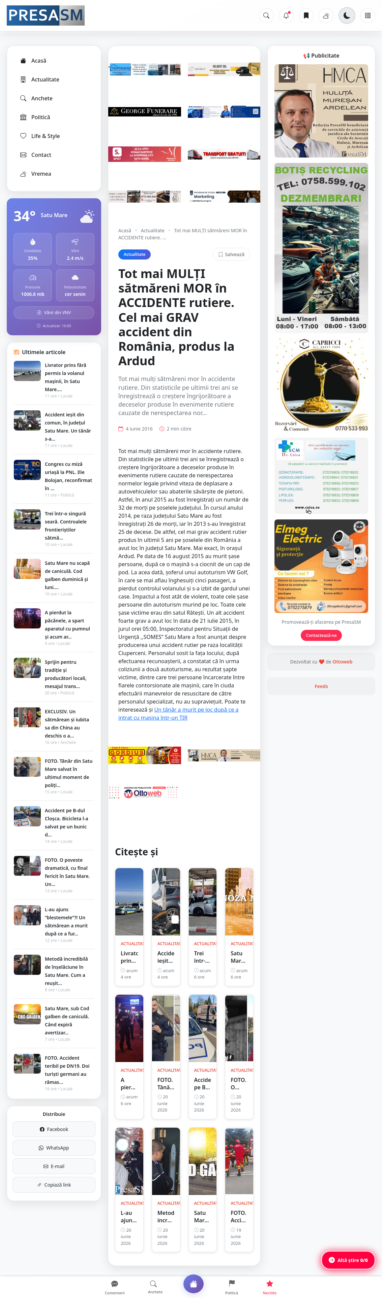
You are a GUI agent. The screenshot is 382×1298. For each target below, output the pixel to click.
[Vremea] (326, 15)
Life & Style (39, 136)
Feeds (321, 686)
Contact (35, 155)
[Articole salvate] (306, 15)
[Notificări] (286, 15)
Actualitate (39, 79)
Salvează (231, 254)
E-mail (53, 1166)
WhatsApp (54, 1147)
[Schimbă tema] (347, 15)
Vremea (35, 174)
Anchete (36, 98)
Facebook (54, 1129)
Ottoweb (342, 661)
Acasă (32, 61)
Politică (34, 117)
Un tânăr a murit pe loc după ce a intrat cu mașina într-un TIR (178, 713)
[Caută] (266, 15)
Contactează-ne (321, 635)
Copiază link (54, 1184)
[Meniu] (367, 15)
